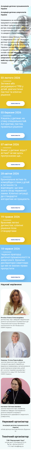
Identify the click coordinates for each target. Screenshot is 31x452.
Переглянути (15, 103)
